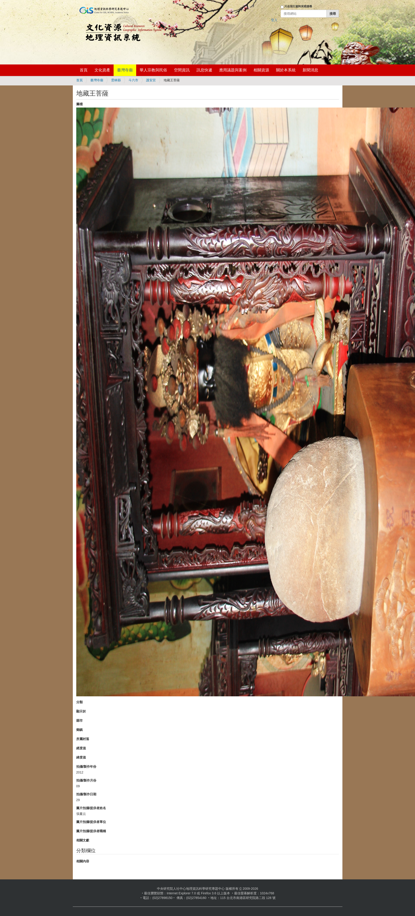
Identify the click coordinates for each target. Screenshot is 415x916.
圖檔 (79, 104)
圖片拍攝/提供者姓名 (91, 808)
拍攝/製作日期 (86, 794)
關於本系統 (286, 70)
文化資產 (102, 70)
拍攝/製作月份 (86, 780)
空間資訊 (182, 70)
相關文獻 (82, 840)
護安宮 (151, 80)
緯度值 (81, 757)
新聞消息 (310, 70)
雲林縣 (116, 80)
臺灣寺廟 (125, 70)
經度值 (81, 748)
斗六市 (133, 80)
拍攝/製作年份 (86, 766)
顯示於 (81, 711)
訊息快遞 (204, 70)
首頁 (84, 70)
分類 (79, 702)
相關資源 (261, 70)
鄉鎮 (79, 730)
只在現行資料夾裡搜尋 (298, 6)
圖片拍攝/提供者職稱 (91, 831)
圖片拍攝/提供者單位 (91, 822)
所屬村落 (82, 739)
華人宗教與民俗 (153, 70)
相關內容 (82, 861)
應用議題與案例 (233, 70)
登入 (274, 20)
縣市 (79, 720)
